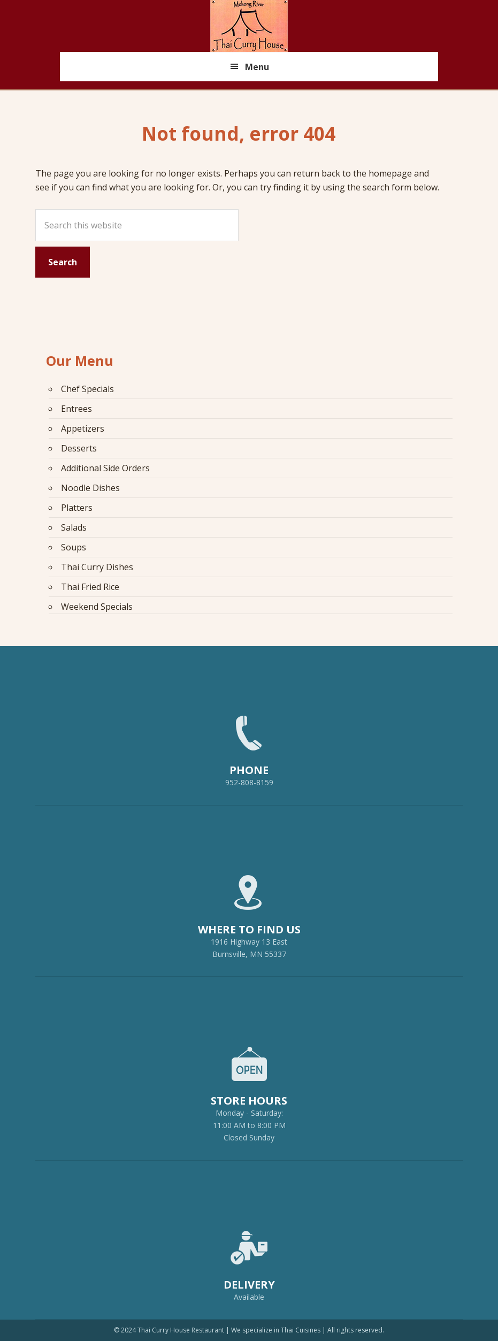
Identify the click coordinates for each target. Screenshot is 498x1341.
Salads (74, 527)
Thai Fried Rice (90, 587)
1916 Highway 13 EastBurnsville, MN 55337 (249, 911)
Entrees (76, 409)
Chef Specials (87, 389)
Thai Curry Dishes (97, 567)
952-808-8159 (249, 746)
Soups (73, 547)
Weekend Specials (97, 606)
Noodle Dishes (90, 488)
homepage (390, 173)
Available (249, 1297)
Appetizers (82, 428)
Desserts (79, 448)
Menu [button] (257, 67)
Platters (77, 508)
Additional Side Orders (105, 468)
